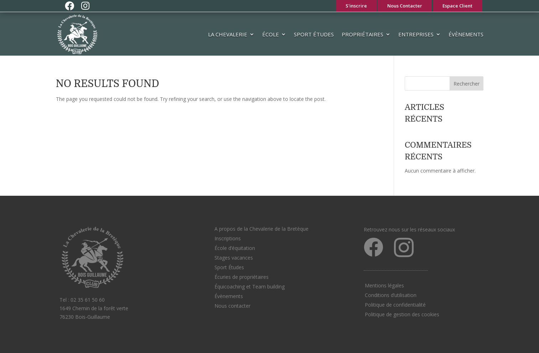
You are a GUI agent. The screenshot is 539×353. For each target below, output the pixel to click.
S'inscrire (356, 5)
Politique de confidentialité (395, 304)
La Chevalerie (227, 34)
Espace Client (457, 5)
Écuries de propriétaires (241, 276)
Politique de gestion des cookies (402, 314)
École (270, 34)
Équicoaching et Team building (249, 286)
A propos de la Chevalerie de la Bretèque (261, 228)
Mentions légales (384, 285)
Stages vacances (233, 257)
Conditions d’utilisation (390, 295)
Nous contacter (232, 305)
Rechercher (467, 83)
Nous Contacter (404, 5)
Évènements (466, 34)
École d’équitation (234, 248)
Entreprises (416, 34)
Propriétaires (362, 34)
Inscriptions (227, 238)
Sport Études (314, 34)
